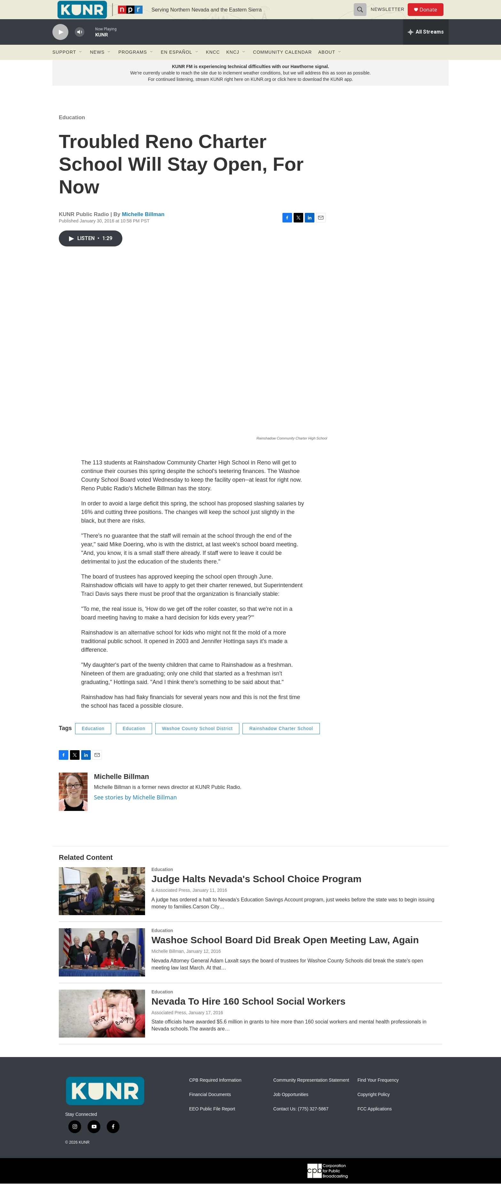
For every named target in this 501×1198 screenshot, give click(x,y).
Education (72, 132)
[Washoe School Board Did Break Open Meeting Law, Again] (102, 967)
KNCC (213, 66)
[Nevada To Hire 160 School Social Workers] (102, 1028)
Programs (132, 66)
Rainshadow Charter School (281, 742)
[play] (60, 46)
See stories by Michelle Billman (135, 811)
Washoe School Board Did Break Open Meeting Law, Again (285, 954)
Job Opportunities (290, 1109)
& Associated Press (170, 904)
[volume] (79, 46)
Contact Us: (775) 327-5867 (300, 1123)
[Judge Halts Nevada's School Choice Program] (102, 906)
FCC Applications (375, 1123)
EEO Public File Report (212, 1123)
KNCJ (232, 66)
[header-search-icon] (363, 16)
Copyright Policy (374, 1109)
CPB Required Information (215, 1094)
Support (64, 66)
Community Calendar (282, 66)
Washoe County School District (197, 742)
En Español (176, 66)
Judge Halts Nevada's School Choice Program (256, 893)
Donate (432, 16)
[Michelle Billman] (73, 806)
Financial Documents (210, 1109)
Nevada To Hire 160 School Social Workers (248, 1015)
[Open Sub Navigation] (80, 66)
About (326, 66)
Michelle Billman (143, 229)
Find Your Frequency (378, 1094)
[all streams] (426, 46)
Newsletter (390, 16)
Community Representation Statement (311, 1094)
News (97, 66)
